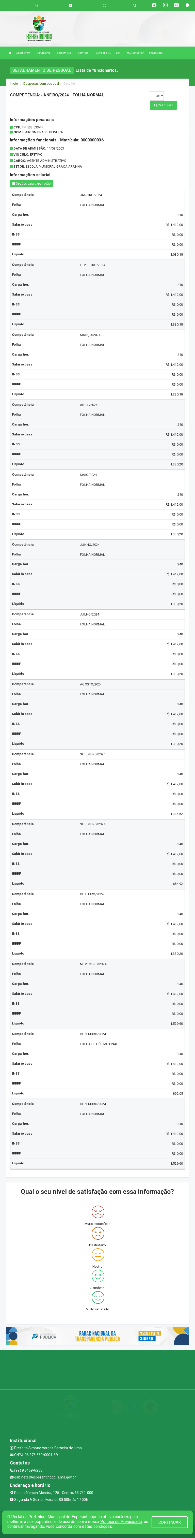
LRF (119, 53)
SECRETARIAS (65, 53)
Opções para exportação (31, 183)
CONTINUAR (169, 1522)
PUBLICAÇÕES (157, 53)
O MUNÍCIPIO (44, 53)
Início (14, 83)
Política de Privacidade (121, 1521)
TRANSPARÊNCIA (135, 53)
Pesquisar (163, 105)
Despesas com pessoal (41, 83)
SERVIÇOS (84, 53)
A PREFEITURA (24, 53)
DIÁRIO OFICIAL (103, 53)
